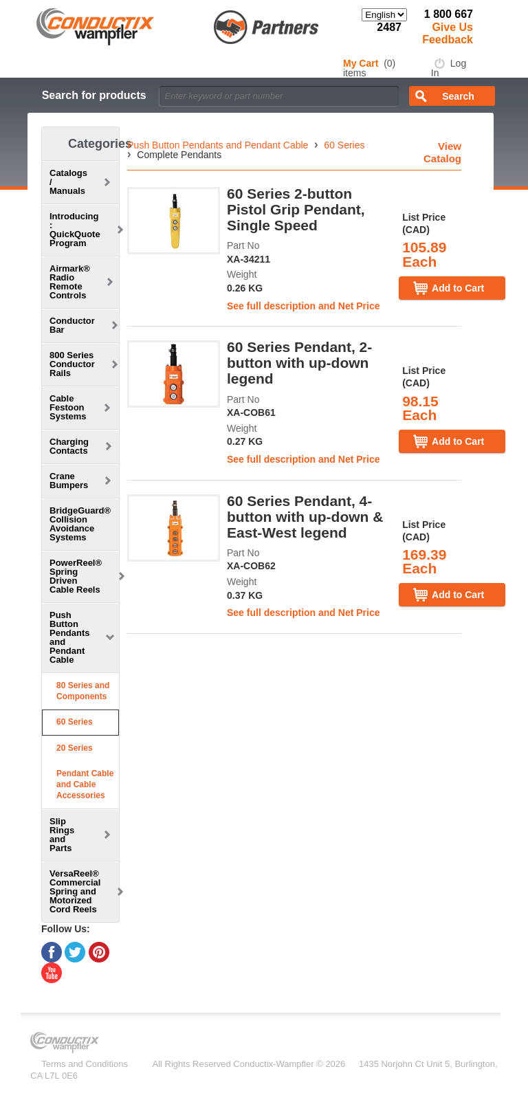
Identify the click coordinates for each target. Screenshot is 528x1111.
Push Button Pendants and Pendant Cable (217, 145)
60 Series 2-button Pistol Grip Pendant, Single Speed (296, 209)
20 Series (74, 748)
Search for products (94, 95)
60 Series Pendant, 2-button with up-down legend (299, 362)
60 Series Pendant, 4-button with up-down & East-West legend (305, 516)
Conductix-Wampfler (273, 1064)
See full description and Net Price (303, 305)
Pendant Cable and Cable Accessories (84, 784)
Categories (100, 144)
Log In (448, 68)
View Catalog (442, 152)
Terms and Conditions (84, 1064)
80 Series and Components (82, 691)
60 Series (74, 722)
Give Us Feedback (447, 33)
